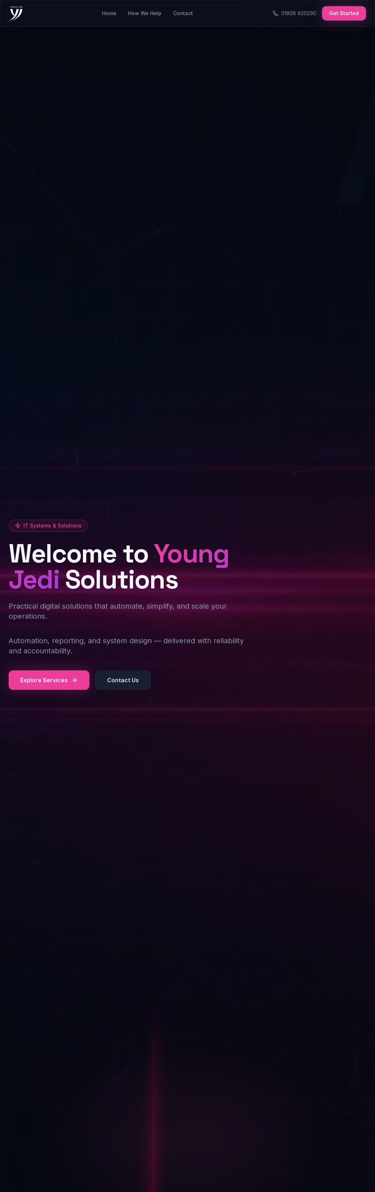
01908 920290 (294, 13)
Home (109, 13)
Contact (183, 13)
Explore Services (49, 680)
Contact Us (123, 680)
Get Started (344, 13)
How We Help (145, 13)
